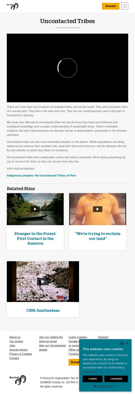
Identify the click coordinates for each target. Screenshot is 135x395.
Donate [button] (111, 6)
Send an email (48, 341)
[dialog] (105, 365)
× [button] (126, 343)
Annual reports (18, 349)
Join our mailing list (51, 337)
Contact (14, 358)
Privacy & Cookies (20, 353)
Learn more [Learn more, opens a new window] (90, 371)
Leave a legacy (78, 337)
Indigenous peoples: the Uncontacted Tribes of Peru (41, 175)
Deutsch (103, 337)
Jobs (12, 345)
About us (14, 337)
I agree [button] (92, 378)
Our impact (16, 341)
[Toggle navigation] (124, 5)
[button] (105, 386)
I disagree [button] (116, 378)
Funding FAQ (77, 353)
